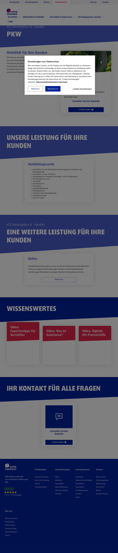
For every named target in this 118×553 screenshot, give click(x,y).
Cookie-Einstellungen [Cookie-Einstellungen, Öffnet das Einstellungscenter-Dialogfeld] (82, 89)
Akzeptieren (53, 89)
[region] (59, 75)
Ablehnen (35, 89)
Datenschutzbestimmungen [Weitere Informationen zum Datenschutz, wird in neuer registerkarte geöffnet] (47, 82)
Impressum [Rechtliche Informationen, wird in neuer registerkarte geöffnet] (63, 82)
